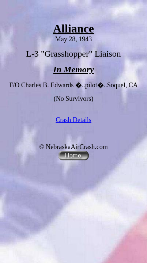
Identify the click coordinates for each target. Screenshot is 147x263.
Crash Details (73, 119)
